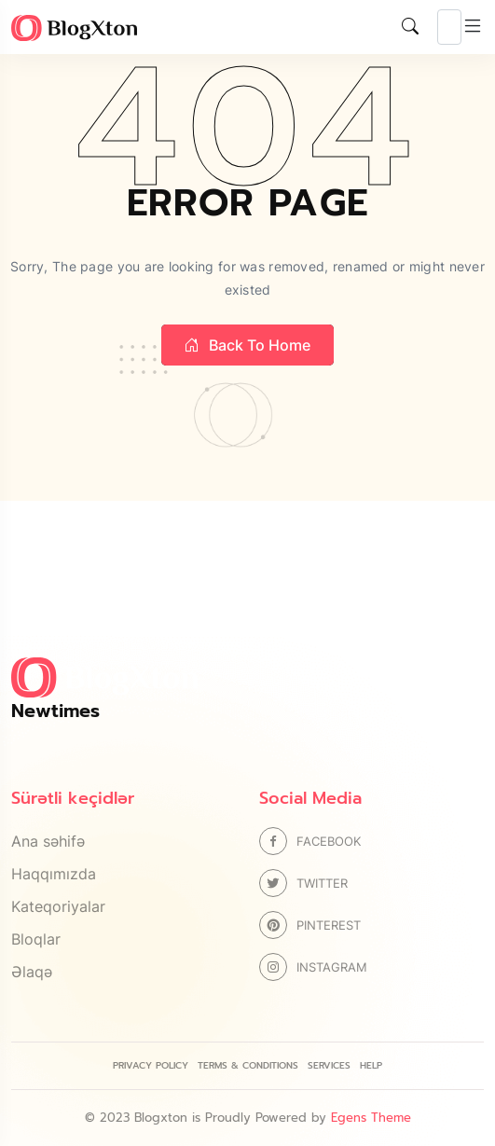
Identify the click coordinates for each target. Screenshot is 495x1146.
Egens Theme (371, 1117)
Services (329, 1065)
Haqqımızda (53, 873)
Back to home (247, 345)
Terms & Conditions (248, 1065)
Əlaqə (31, 971)
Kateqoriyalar (58, 906)
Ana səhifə (48, 841)
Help (371, 1065)
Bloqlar (36, 939)
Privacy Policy (150, 1065)
